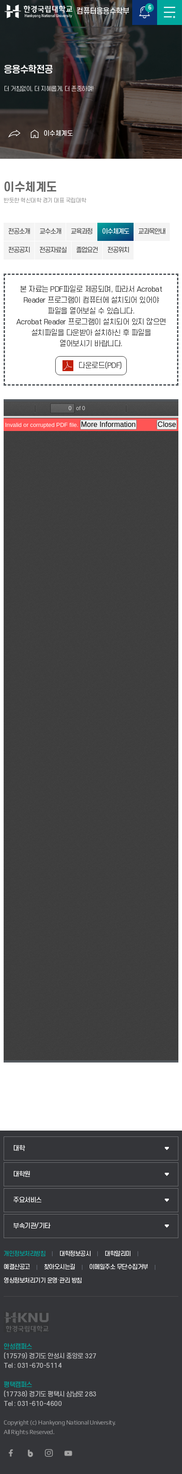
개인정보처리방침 (24, 1253)
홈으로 (34, 133)
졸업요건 (87, 250)
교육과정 (81, 231)
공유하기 (14, 133)
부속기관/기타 (31, 1226)
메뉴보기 (169, 12)
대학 (18, 1148)
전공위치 (118, 250)
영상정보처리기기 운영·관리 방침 (43, 1280)
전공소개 (19, 231)
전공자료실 (53, 250)
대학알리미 (118, 1253)
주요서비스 (27, 1200)
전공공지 (19, 250)
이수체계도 (58, 133)
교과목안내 (151, 231)
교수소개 (50, 231)
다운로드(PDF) (100, 366)
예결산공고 (17, 1266)
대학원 (21, 1174)
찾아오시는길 (59, 1266)
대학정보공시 (75, 1253)
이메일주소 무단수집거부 (118, 1266)
